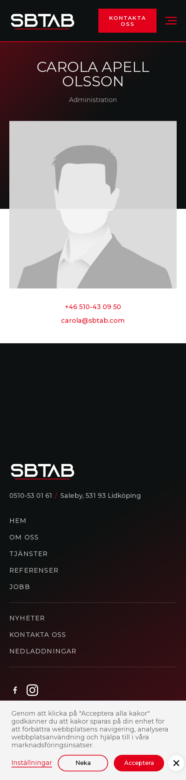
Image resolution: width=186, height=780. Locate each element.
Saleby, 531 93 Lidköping (100, 496)
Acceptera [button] (139, 763)
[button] (171, 21)
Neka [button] (83, 763)
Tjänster (28, 554)
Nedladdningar (43, 651)
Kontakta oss (127, 20)
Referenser (34, 570)
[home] (42, 20)
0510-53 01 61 (30, 496)
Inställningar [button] (31, 763)
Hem (18, 521)
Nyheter (27, 618)
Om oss (24, 537)
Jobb (19, 587)
